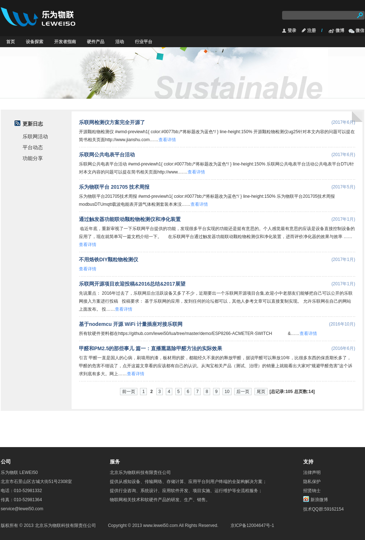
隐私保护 (312, 481)
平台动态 (33, 147)
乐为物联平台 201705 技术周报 (114, 187)
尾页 (261, 391)
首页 (10, 41)
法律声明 (312, 472)
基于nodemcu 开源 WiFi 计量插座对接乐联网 (130, 324)
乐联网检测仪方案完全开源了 (112, 122)
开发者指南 (65, 41)
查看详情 (167, 139)
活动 (119, 41)
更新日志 (33, 124)
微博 (340, 30)
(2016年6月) (343, 348)
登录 (292, 30)
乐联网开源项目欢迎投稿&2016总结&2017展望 (132, 284)
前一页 (128, 391)
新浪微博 (319, 499)
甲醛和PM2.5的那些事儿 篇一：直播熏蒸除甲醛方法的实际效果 (150, 348)
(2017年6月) (343, 122)
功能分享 (33, 158)
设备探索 (34, 41)
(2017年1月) (343, 219)
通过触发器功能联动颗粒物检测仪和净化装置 (130, 219)
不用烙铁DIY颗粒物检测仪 (108, 259)
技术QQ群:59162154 (323, 509)
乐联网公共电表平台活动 (107, 155)
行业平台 (143, 41)
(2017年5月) (343, 186)
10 (227, 391)
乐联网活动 (35, 136)
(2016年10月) (342, 324)
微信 (360, 30)
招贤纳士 (312, 490)
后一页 (242, 391)
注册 (311, 30)
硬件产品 (95, 41)
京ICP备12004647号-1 (252, 525)
